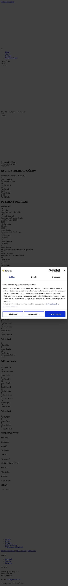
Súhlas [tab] (12, 277)
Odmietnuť (13, 314)
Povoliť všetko (55, 314)
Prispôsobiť (34, 314)
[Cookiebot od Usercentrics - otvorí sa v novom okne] (50, 270)
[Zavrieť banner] (64, 270)
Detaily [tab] (34, 277)
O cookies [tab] (56, 277)
